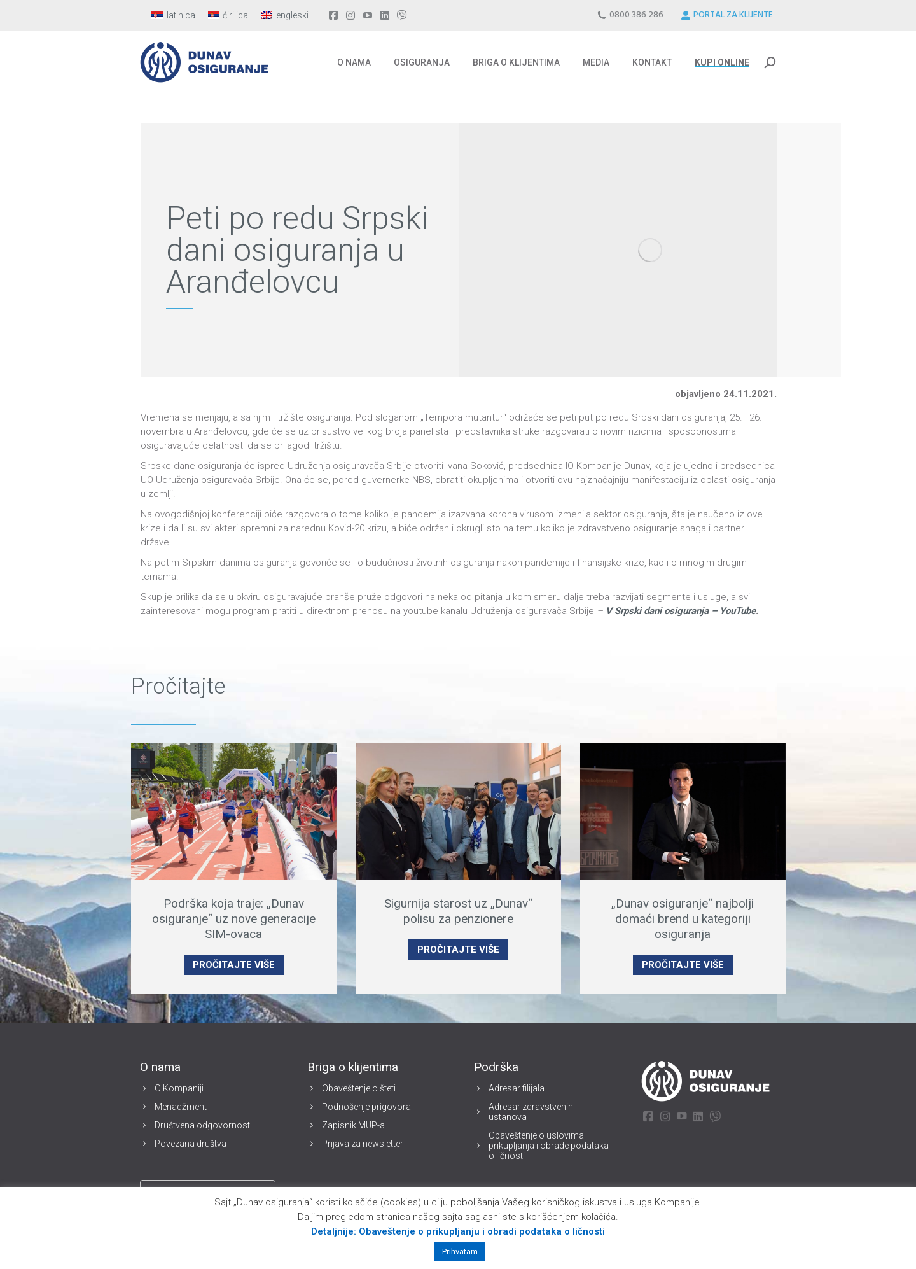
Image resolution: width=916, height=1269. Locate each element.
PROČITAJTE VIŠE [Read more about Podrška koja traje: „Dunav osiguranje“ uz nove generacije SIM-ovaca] (234, 965)
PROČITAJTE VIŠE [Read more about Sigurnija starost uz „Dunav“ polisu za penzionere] (458, 949)
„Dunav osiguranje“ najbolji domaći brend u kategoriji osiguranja (682, 918)
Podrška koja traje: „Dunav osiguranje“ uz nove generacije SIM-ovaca (234, 918)
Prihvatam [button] (460, 1251)
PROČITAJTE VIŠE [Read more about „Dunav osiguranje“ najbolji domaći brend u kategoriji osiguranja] (683, 965)
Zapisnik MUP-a (353, 1125)
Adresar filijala (517, 1088)
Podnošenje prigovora (366, 1107)
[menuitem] (173, 15)
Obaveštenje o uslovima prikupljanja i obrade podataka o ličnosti (549, 1145)
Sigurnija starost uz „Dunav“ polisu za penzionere (458, 911)
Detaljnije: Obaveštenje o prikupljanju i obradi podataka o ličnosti (458, 1231)
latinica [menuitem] (181, 15)
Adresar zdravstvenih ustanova (531, 1112)
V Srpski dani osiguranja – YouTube (681, 611)
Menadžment (181, 1107)
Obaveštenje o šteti (359, 1088)
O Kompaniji (179, 1088)
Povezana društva (190, 1144)
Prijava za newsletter (362, 1144)
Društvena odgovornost (202, 1125)
